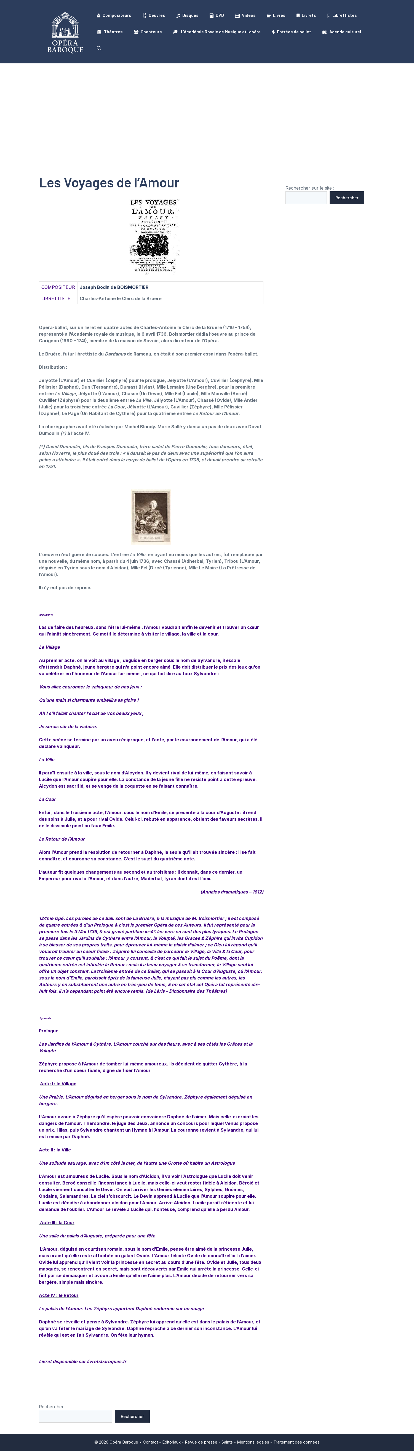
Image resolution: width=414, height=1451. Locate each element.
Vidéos (245, 15)
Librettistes (342, 15)
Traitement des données (296, 1442)
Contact (150, 1442)
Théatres (110, 31)
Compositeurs (114, 15)
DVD (217, 15)
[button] (99, 48)
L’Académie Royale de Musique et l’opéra (217, 31)
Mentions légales (253, 1442)
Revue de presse (201, 1442)
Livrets (306, 15)
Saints (227, 1442)
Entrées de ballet (291, 31)
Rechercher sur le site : (309, 188)
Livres (276, 15)
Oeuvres (153, 15)
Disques (187, 15)
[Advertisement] (207, 104)
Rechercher (347, 197)
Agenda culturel (341, 31)
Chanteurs (148, 31)
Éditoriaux (171, 1442)
